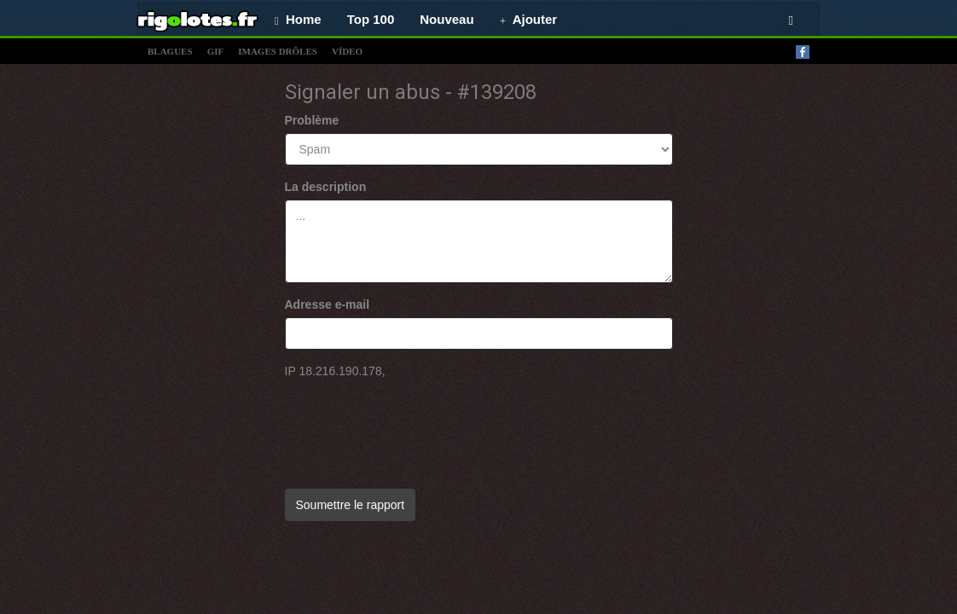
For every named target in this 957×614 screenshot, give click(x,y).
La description (326, 187)
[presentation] (414, 425)
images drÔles (277, 51)
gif (215, 51)
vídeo (347, 51)
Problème (312, 120)
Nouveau (446, 19)
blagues (170, 51)
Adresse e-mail (327, 304)
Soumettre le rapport (350, 505)
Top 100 (371, 19)
